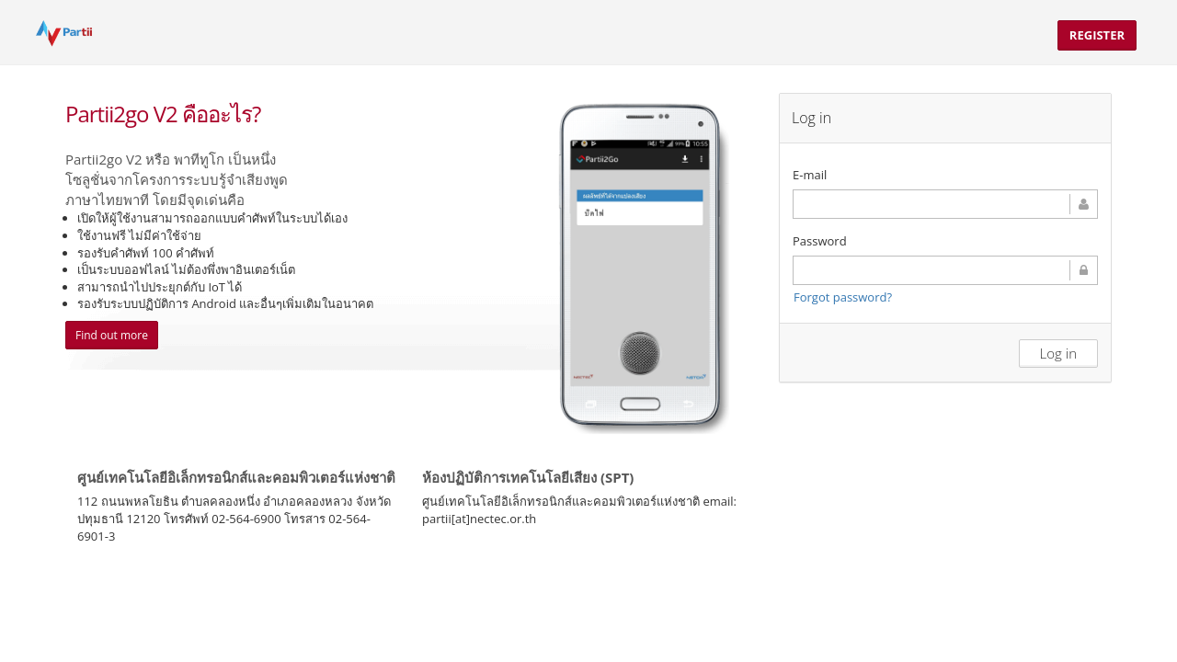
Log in (1058, 353)
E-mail (810, 174)
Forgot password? (843, 297)
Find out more (111, 335)
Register (1097, 35)
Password (820, 241)
